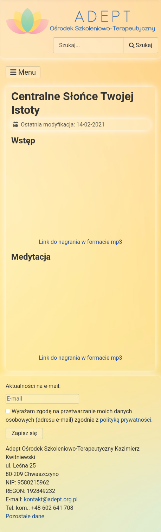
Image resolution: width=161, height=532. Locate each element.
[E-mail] (42, 399)
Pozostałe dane (25, 516)
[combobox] (88, 45)
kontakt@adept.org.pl (51, 499)
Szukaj (140, 45)
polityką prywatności (125, 419)
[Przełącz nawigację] (23, 72)
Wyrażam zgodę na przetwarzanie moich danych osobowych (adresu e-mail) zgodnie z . (79, 415)
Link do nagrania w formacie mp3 (80, 242)
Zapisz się (24, 433)
